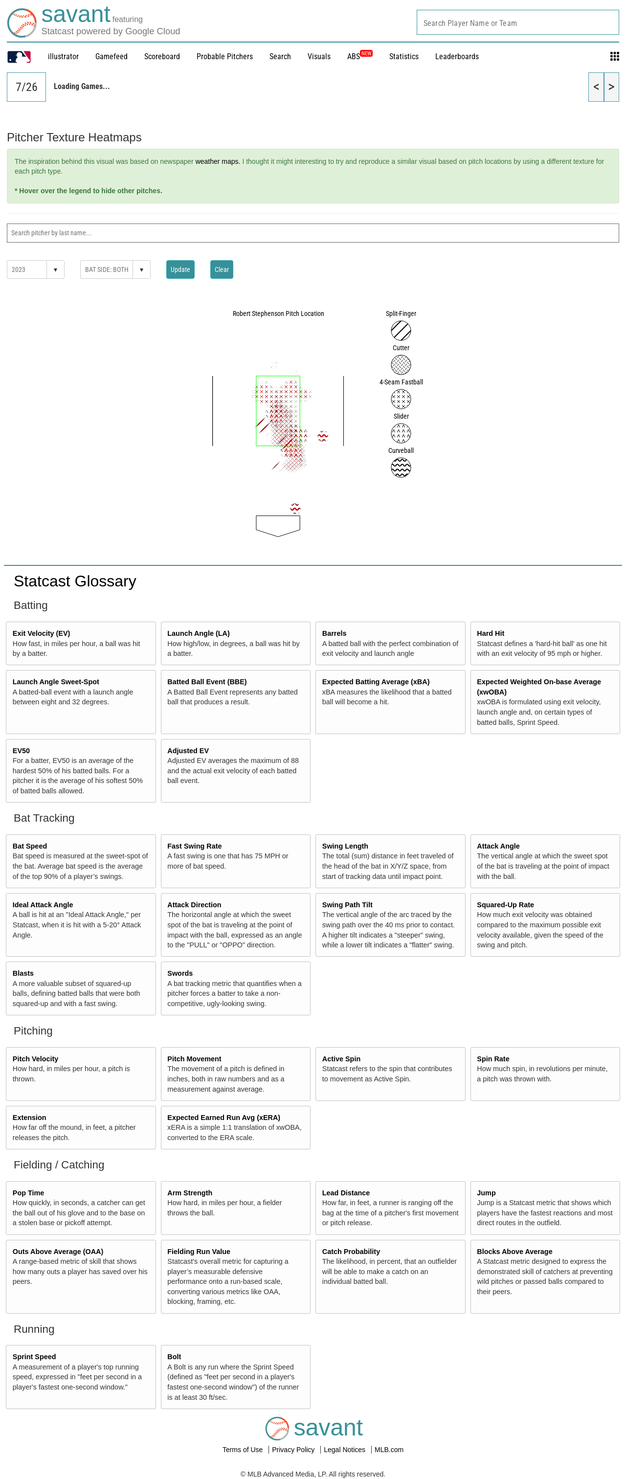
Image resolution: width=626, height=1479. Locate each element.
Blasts (23, 973)
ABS (360, 56)
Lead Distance (346, 1193)
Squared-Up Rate (505, 905)
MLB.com (389, 1450)
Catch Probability (351, 1251)
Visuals (319, 56)
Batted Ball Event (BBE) (206, 682)
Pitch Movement (194, 1059)
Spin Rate (493, 1059)
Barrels (334, 633)
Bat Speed (30, 846)
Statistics (404, 56)
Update (180, 269)
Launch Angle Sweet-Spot (56, 682)
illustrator (63, 56)
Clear (222, 269)
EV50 (21, 751)
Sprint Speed (34, 1357)
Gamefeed (111, 56)
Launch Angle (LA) (198, 633)
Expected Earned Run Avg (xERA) (223, 1117)
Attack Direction (194, 905)
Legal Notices (345, 1450)
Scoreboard (162, 56)
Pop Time (29, 1193)
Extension (29, 1117)
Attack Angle (498, 846)
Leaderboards (457, 56)
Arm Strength (189, 1193)
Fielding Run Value (198, 1251)
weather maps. (218, 161)
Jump (486, 1193)
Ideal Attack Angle (43, 905)
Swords (180, 973)
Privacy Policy (294, 1450)
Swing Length (345, 846)
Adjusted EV (188, 751)
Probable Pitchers (225, 56)
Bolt (174, 1357)
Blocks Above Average (514, 1251)
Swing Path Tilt (347, 905)
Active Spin (341, 1059)
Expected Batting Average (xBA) (376, 682)
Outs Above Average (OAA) (58, 1251)
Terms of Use (244, 1450)
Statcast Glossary (75, 581)
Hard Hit (490, 633)
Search (280, 56)
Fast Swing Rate (194, 846)
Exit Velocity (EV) (41, 633)
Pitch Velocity (36, 1059)
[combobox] (518, 22)
